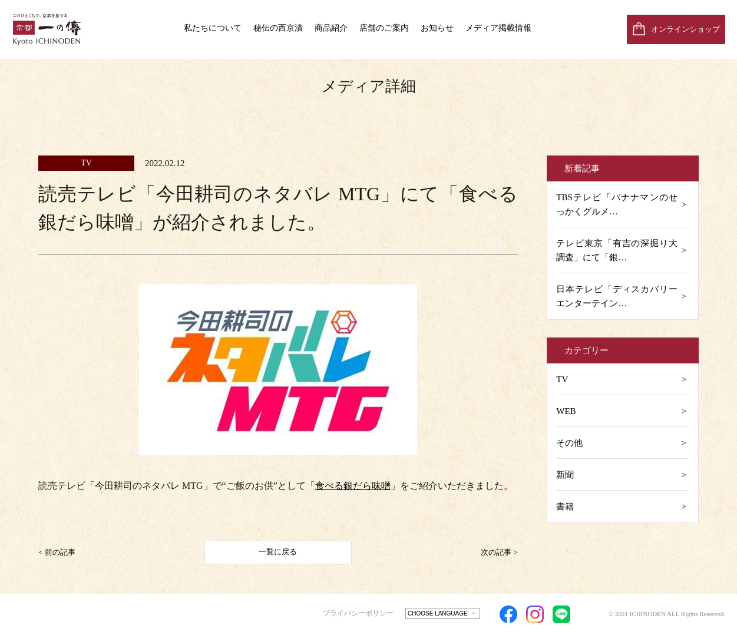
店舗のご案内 (384, 28)
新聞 (565, 474)
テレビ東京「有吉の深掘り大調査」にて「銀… (616, 250)
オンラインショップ (685, 29)
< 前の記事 (56, 551)
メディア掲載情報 (498, 28)
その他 (569, 443)
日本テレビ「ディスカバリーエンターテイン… (616, 296)
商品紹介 (331, 28)
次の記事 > (499, 551)
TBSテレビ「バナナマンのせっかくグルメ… (616, 204)
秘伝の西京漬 (278, 28)
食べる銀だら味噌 (353, 486)
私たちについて (213, 28)
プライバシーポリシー (358, 613)
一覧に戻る (278, 551)
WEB (566, 411)
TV (562, 379)
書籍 (565, 506)
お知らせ (437, 28)
